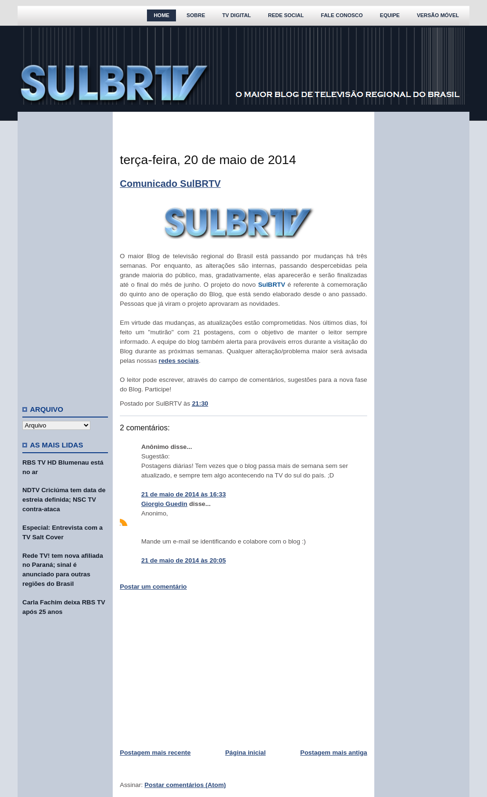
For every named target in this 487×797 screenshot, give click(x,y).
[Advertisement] (65, 254)
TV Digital (236, 15)
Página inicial (245, 752)
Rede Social (286, 15)
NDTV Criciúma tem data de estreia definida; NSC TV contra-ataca (64, 499)
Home (161, 15)
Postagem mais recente (155, 752)
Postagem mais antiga (333, 752)
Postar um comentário (153, 586)
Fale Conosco (342, 15)
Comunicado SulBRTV (170, 183)
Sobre (195, 15)
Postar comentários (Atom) (185, 784)
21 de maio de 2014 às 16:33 (183, 494)
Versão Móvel (438, 15)
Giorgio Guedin (164, 503)
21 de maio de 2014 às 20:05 (183, 560)
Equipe (390, 15)
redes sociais (179, 360)
